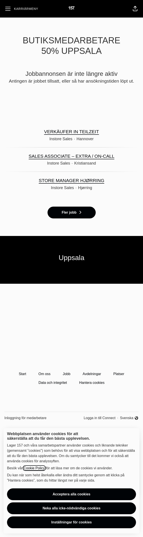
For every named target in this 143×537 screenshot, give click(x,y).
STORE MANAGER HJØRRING (71, 180)
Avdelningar (92, 374)
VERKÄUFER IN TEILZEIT (71, 131)
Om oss (44, 374)
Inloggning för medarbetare (25, 418)
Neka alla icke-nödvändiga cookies (71, 508)
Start (22, 374)
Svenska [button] (129, 418)
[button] (135, 9)
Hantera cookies (92, 383)
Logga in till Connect (99, 418)
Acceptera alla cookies (71, 494)
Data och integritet (53, 383)
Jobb (67, 374)
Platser (118, 374)
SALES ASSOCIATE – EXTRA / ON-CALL (72, 156)
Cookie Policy (34, 468)
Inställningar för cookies (71, 522)
